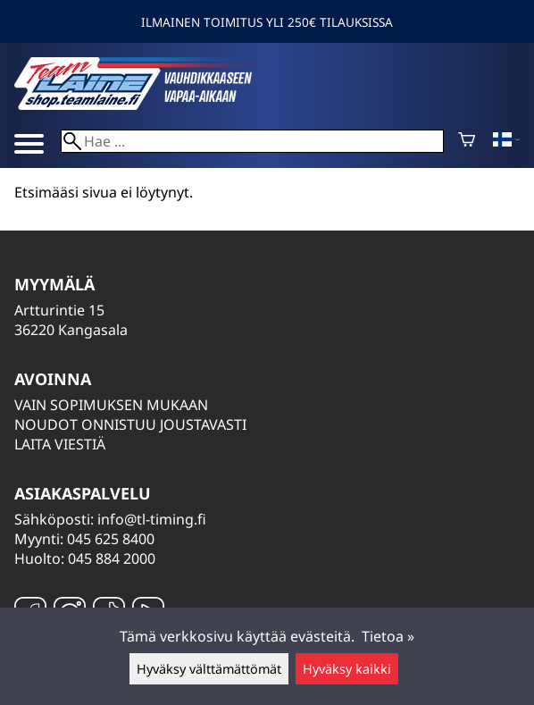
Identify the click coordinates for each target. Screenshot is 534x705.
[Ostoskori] (466, 141)
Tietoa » (388, 636)
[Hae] (252, 141)
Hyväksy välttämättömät (209, 668)
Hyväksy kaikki (347, 668)
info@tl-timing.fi (151, 519)
